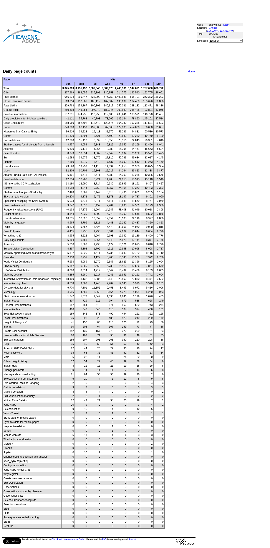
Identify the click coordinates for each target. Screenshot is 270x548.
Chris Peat (56, 539)
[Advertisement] (108, 32)
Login (226, 24)
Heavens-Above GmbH (74, 539)
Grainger (213, 27)
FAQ (104, 539)
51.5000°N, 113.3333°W (220, 30)
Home (191, 71)
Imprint (132, 539)
